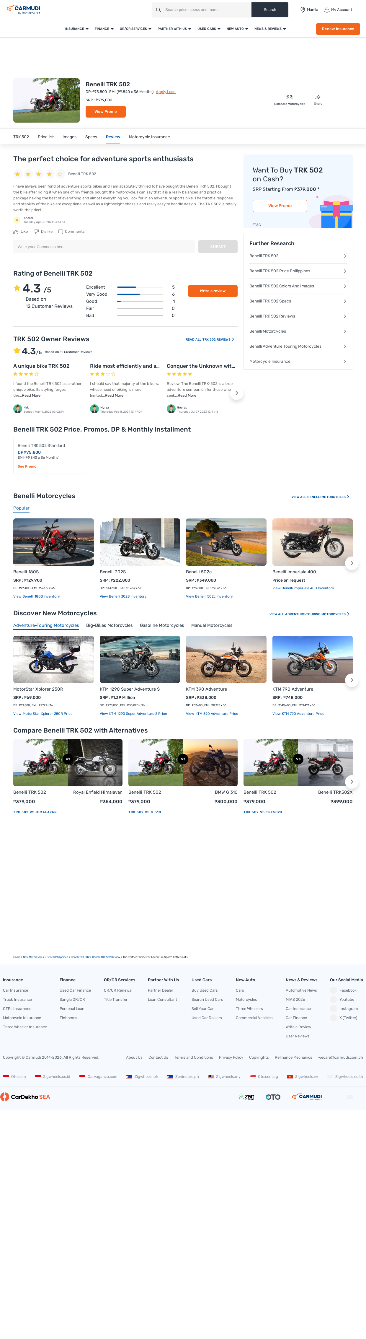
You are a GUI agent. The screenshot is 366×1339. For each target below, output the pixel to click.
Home (16, 957)
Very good (130, 294)
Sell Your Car (203, 1008)
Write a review (213, 291)
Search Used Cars (207, 999)
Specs (91, 136)
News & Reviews (268, 29)
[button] (237, 393)
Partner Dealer (160, 990)
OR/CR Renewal (118, 990)
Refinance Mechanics (293, 1057)
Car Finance (296, 1018)
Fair (130, 308)
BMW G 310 (226, 792)
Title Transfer (116, 999)
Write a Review (298, 1027)
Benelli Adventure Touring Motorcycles (298, 346)
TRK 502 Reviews (218, 339)
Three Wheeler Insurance (25, 1027)
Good (130, 301)
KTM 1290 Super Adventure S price (137, 714)
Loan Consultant (162, 999)
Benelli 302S (113, 572)
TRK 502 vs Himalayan (35, 812)
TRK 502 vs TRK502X (263, 812)
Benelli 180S (26, 572)
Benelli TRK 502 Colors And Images (298, 286)
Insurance (74, 29)
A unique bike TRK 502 (41, 366)
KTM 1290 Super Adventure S (130, 689)
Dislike (43, 231)
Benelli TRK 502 (298, 255)
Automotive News (301, 990)
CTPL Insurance (17, 1008)
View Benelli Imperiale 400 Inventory (303, 588)
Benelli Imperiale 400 (294, 572)
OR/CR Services (133, 29)
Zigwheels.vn (302, 1076)
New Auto (235, 29)
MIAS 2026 (295, 999)
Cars (240, 990)
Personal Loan (72, 1008)
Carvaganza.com (98, 1076)
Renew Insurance (338, 29)
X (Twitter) (343, 1017)
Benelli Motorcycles (298, 331)
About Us (134, 1057)
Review (113, 136)
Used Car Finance (75, 990)
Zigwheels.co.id (52, 1076)
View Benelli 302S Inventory (123, 596)
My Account (338, 10)
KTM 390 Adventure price (216, 714)
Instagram (344, 1008)
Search (270, 9)
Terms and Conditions (193, 1057)
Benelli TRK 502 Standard (41, 445)
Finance (102, 29)
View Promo (105, 111)
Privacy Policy (231, 1057)
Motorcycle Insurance (149, 136)
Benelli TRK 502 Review (106, 957)
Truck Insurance (17, 999)
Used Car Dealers (207, 1018)
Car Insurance (15, 990)
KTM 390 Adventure (206, 689)
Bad (130, 315)
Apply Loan (166, 92)
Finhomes (68, 1018)
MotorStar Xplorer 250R (38, 689)
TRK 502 (21, 136)
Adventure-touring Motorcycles (317, 614)
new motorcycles (33, 957)
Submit (218, 246)
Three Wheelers (249, 1008)
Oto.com (14, 1076)
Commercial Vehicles (254, 1018)
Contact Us (158, 1057)
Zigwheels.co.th (345, 1076)
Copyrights (259, 1057)
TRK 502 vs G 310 (144, 812)
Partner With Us (172, 29)
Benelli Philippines (57, 957)
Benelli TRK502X (335, 792)
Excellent (130, 287)
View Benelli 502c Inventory (209, 596)
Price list (46, 136)
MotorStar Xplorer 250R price (47, 714)
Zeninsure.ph (183, 1076)
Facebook (343, 990)
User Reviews (298, 1036)
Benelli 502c (199, 572)
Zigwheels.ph (142, 1076)
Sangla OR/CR (72, 999)
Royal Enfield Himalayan (97, 792)
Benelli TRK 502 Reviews (298, 316)
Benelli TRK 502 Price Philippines (298, 271)
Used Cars (206, 29)
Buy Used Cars (205, 990)
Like (20, 231)
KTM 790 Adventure (292, 689)
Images (69, 136)
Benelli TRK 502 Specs (298, 301)
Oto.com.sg (264, 1076)
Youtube (342, 999)
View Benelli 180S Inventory (36, 596)
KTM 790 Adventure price (302, 714)
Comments (71, 231)
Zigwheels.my (224, 1076)
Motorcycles (246, 999)
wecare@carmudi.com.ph (340, 1057)
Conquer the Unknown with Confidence (215, 366)
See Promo (27, 466)
